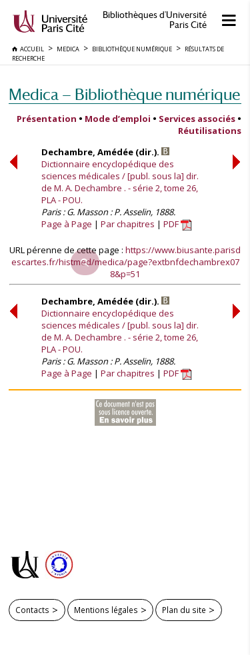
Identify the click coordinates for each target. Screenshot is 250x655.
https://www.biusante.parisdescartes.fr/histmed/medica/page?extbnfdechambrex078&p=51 (126, 262)
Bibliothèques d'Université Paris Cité (155, 20)
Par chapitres (128, 224)
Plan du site (184, 609)
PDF (177, 224)
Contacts (32, 609)
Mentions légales (106, 609)
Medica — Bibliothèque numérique (124, 94)
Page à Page (66, 224)
